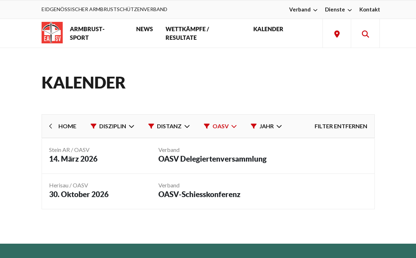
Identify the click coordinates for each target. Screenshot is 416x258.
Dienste (339, 9)
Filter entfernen (341, 126)
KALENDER (268, 29)
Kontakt (369, 9)
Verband (304, 9)
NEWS (144, 29)
